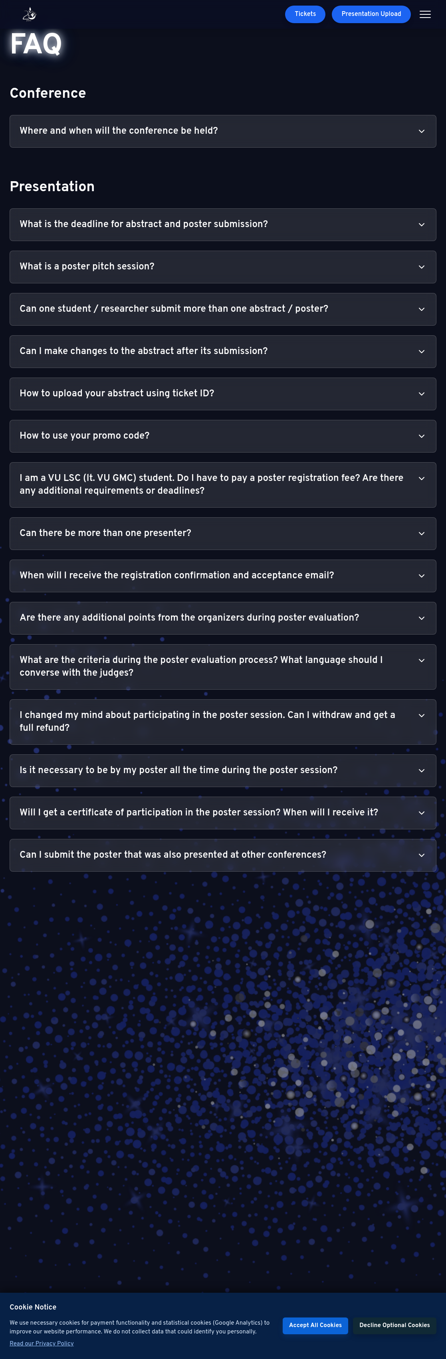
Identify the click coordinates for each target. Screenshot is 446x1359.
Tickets (305, 14)
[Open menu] (425, 14)
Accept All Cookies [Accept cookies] (315, 1325)
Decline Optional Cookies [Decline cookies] (394, 1325)
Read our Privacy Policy (42, 1344)
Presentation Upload (371, 14)
